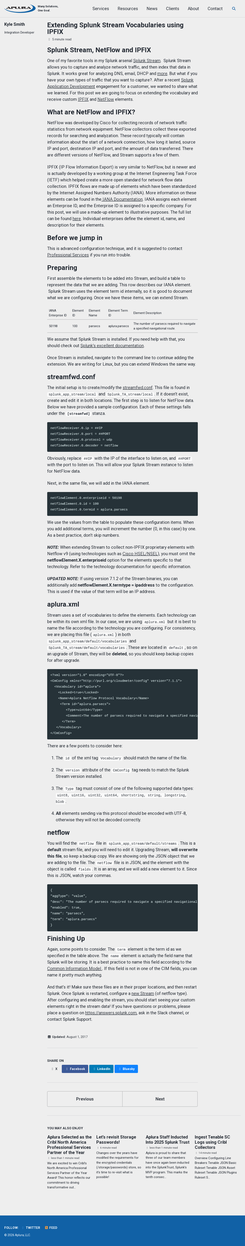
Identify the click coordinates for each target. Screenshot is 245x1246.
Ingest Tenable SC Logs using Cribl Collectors (212, 1142)
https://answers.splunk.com (111, 1012)
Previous (85, 1099)
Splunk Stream (146, 60)
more (162, 73)
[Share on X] (54, 1069)
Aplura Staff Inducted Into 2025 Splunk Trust (167, 1139)
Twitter (30, 1228)
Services (98, 8)
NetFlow (105, 99)
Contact (212, 8)
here (77, 218)
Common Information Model (74, 968)
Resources (125, 8)
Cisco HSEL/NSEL (140, 553)
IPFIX (83, 99)
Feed (50, 1228)
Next (160, 1099)
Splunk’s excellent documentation (112, 345)
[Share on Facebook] (75, 1069)
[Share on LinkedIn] (101, 1069)
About (190, 8)
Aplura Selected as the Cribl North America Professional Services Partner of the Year (69, 1144)
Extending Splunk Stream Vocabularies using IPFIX (115, 28)
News (149, 8)
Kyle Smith (14, 24)
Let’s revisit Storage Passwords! (116, 1139)
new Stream (143, 993)
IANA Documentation (122, 199)
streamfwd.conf (138, 387)
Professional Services (68, 254)
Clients (169, 8)
